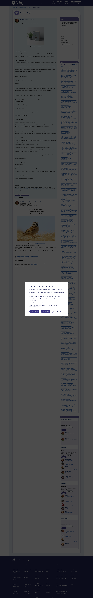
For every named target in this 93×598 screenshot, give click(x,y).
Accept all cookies (34, 311)
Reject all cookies (45, 311)
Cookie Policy (35, 294)
